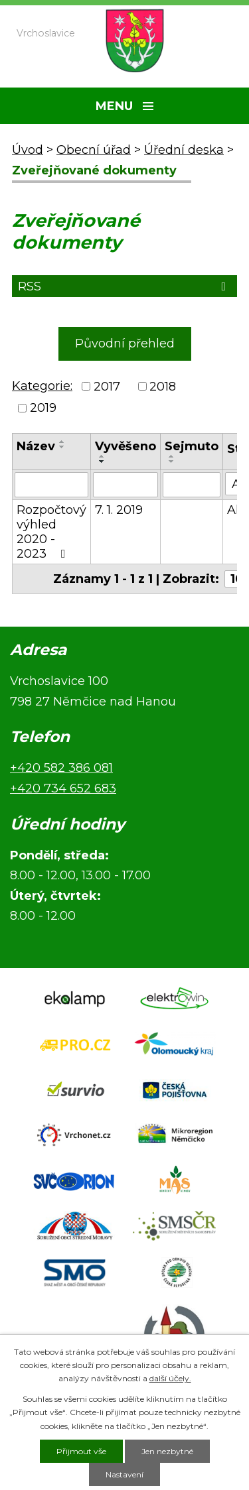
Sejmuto (191, 446)
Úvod (27, 150)
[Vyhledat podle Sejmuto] (191, 484)
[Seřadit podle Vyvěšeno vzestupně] (102, 456)
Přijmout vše (81, 1451)
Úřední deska (184, 150)
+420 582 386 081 (61, 768)
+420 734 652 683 (63, 788)
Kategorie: (42, 386)
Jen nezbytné (167, 1451)
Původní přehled (125, 343)
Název (36, 446)
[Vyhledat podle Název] (51, 484)
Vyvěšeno (125, 446)
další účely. (170, 1378)
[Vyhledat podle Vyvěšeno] (125, 484)
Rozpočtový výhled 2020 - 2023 (51, 532)
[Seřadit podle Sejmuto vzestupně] (172, 456)
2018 (162, 386)
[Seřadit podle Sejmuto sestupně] (172, 461)
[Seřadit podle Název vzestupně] (62, 441)
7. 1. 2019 (119, 510)
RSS (124, 286)
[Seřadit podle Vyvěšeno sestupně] (102, 461)
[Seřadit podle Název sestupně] (62, 447)
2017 (107, 386)
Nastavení (124, 1474)
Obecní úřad (93, 150)
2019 (43, 408)
